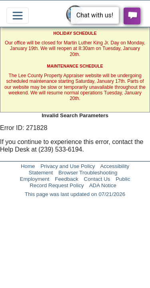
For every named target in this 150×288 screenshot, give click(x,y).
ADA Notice (102, 185)
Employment (35, 179)
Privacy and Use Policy (67, 166)
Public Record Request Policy (80, 182)
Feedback (66, 179)
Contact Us (97, 179)
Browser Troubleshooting (87, 173)
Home (28, 166)
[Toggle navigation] (17, 16)
